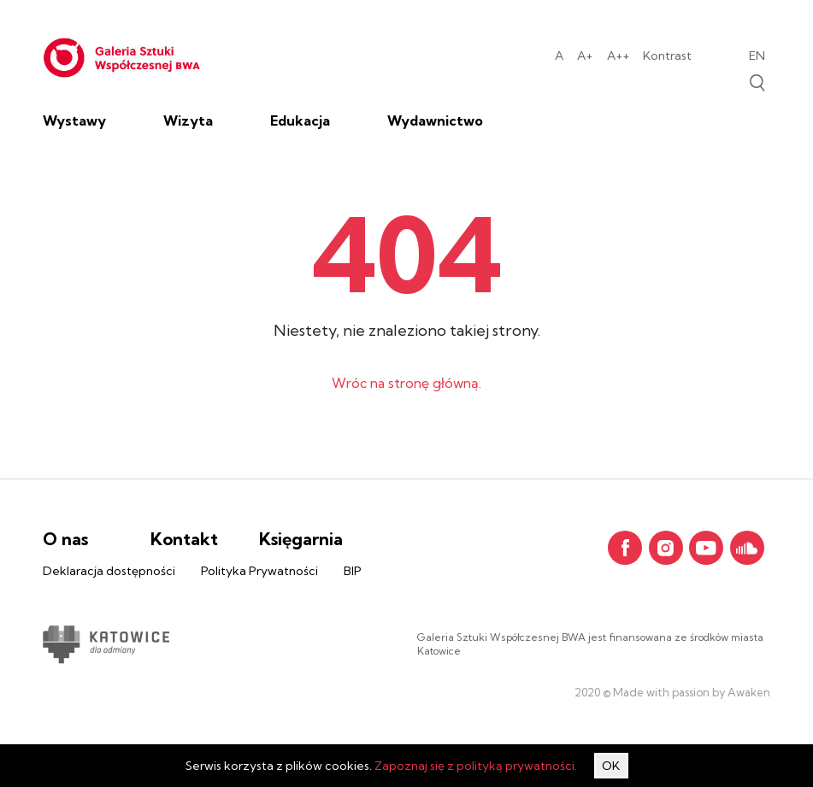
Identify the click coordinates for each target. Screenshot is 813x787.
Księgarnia (301, 538)
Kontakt (184, 538)
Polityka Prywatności (259, 571)
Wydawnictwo (435, 120)
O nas (65, 538)
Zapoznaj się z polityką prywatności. (475, 765)
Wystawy (74, 120)
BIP (353, 571)
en (757, 55)
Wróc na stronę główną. (406, 382)
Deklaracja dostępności (109, 571)
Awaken (747, 692)
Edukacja (300, 120)
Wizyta (188, 120)
